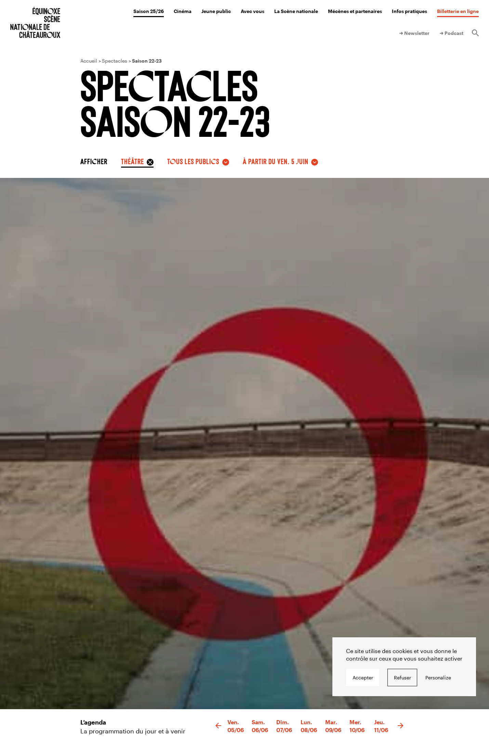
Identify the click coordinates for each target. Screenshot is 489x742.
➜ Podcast (451, 33)
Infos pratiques (409, 11)
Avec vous (252, 11)
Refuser (402, 677)
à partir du (275, 161)
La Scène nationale (296, 11)
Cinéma (182, 11)
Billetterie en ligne (458, 11)
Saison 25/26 (148, 11)
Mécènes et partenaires (355, 11)
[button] (218, 726)
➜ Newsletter (414, 33)
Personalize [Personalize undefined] (438, 677)
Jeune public (216, 11)
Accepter (363, 677)
